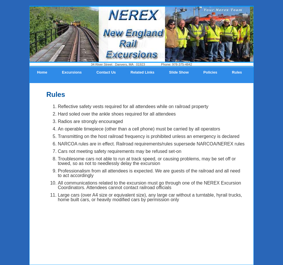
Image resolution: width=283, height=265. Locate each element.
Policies (210, 72)
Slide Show (179, 72)
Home (42, 72)
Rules (237, 72)
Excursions (72, 72)
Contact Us (106, 72)
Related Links (142, 72)
